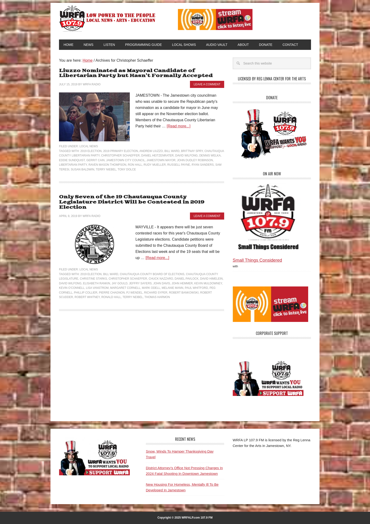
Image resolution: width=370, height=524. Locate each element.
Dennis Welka (210, 155)
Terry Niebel (106, 169)
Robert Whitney (87, 292)
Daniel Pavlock (186, 273)
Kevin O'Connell (71, 282)
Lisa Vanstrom (97, 282)
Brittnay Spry (192, 151)
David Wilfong (186, 155)
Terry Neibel (132, 292)
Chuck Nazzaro (161, 273)
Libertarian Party (73, 165)
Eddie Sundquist (72, 160)
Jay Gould (119, 278)
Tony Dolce (127, 169)
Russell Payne (178, 165)
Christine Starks (93, 273)
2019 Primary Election (120, 151)
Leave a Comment (207, 84)
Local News (89, 146)
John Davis (161, 278)
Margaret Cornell (125, 282)
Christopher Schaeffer (120, 155)
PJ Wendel (134, 287)
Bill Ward (172, 151)
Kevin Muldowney (208, 278)
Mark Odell (151, 282)
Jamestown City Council (125, 160)
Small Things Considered (257, 260)
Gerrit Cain (95, 160)
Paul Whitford (196, 282)
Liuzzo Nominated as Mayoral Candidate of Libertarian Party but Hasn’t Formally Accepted (136, 73)
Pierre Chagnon (112, 287)
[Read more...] (179, 126)
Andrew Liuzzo (151, 151)
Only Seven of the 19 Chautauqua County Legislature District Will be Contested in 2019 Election (141, 200)
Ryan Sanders (203, 165)
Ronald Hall (111, 292)
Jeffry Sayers (140, 278)
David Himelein (211, 273)
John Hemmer (182, 278)
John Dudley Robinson (195, 160)
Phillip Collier (85, 287)
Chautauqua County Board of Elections (152, 269)
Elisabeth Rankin (96, 278)
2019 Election (90, 151)
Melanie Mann (172, 282)
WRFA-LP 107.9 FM (107, 18)
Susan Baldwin (82, 169)
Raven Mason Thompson (107, 165)
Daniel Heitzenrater (157, 155)
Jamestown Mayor (161, 160)
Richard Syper (156, 287)
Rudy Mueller (155, 165)
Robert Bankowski (184, 287)
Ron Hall (135, 165)
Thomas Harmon (157, 292)
